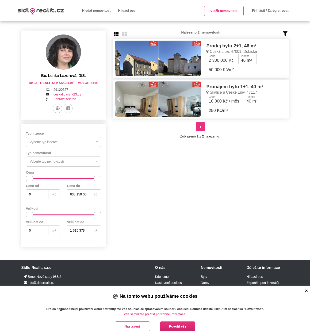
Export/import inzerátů (262, 282)
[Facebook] (68, 108)
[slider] (29, 178)
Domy (205, 282)
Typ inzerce (35, 133)
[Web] (57, 108)
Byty (204, 276)
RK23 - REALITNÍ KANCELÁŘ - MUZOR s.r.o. (63, 83)
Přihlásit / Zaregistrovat (270, 10)
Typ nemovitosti (38, 153)
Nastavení (132, 326)
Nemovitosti (211, 267)
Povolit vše (177, 326)
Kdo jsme (161, 276)
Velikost (32, 208)
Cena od (32, 185)
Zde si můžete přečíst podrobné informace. (155, 314)
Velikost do (75, 221)
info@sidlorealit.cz (41, 282)
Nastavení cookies (168, 282)
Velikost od (34, 221)
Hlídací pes (126, 10)
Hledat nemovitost (96, 10)
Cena (30, 172)
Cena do (73, 185)
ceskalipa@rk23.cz (67, 94)
